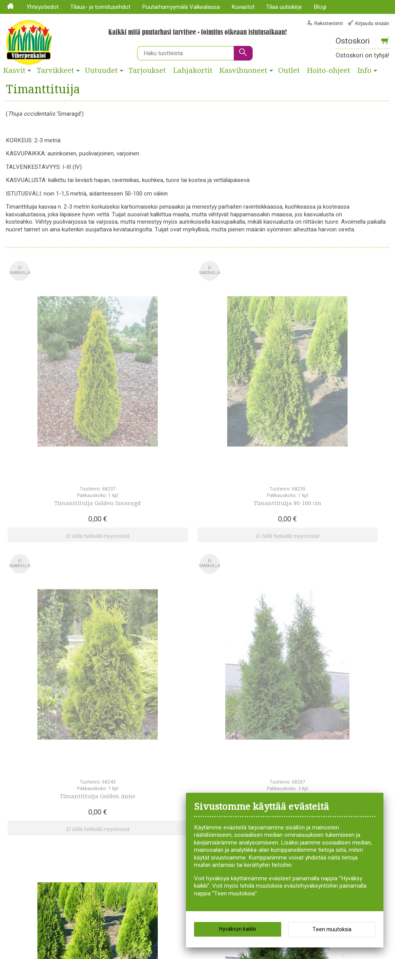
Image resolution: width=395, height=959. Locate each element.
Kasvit (14, 70)
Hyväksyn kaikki (237, 932)
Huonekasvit (172, 755)
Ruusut (236, 755)
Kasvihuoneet (243, 70)
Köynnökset (171, 777)
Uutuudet (101, 70)
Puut (233, 747)
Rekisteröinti (328, 23)
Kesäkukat (169, 770)
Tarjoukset (147, 70)
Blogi (320, 7)
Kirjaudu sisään (372, 23)
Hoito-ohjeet (328, 70)
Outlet (289, 70)
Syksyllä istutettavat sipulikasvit (252, 789)
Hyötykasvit (171, 762)
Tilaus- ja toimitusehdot (100, 7)
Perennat (167, 807)
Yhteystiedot (43, 7)
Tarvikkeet (55, 70)
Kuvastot (243, 7)
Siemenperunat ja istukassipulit (249, 766)
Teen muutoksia (331, 932)
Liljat (162, 792)
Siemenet (239, 777)
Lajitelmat (168, 785)
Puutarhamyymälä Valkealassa (181, 7)
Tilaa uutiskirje (284, 7)
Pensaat (166, 800)
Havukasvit (170, 747)
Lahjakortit (193, 70)
